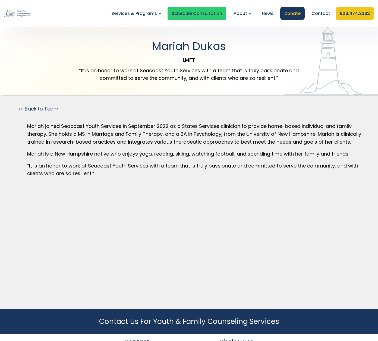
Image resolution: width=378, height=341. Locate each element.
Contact (320, 13)
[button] (135, 13)
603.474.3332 (355, 13)
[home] (17, 13)
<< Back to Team (38, 108)
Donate (292, 13)
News (267, 13)
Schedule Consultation (197, 13)
